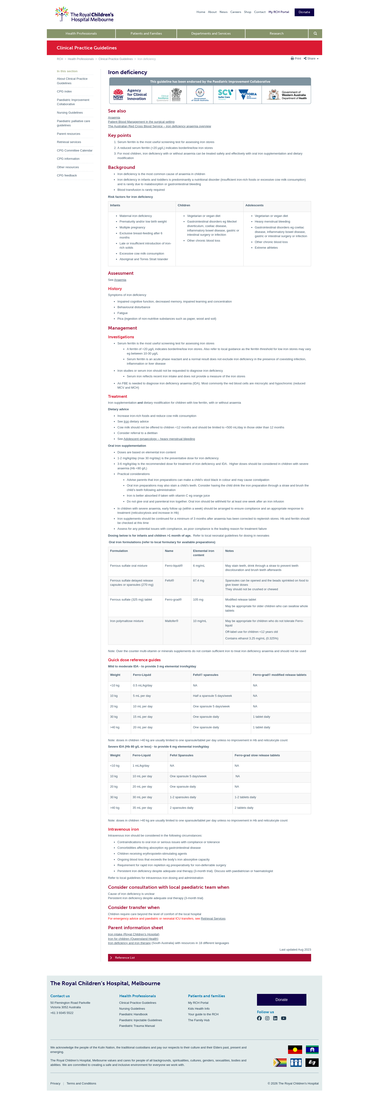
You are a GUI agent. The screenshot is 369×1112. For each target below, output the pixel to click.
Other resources (68, 167)
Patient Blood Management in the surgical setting (141, 122)
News (224, 12)
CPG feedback (67, 175)
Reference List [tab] (122, 958)
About (212, 12)
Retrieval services (69, 142)
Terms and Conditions (81, 1083)
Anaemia (114, 117)
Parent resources (68, 134)
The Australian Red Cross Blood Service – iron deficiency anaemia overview (159, 126)
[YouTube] (285, 1018)
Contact (260, 12)
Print (296, 58)
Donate (304, 12)
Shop (247, 12)
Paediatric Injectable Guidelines (140, 1020)
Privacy (55, 1083)
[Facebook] (261, 1018)
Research (277, 34)
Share (311, 58)
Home (201, 12)
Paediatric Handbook (133, 1014)
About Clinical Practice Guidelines (72, 81)
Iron (126, 421)
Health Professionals (81, 34)
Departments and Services (211, 34)
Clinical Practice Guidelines (116, 59)
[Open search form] (315, 33)
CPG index (64, 91)
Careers (235, 12)
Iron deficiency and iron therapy (129, 943)
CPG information (68, 158)
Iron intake (115, 934)
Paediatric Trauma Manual (137, 1026)
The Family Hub (199, 1020)
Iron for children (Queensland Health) (133, 939)
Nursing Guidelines (70, 112)
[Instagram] (269, 1018)
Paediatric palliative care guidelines (73, 123)
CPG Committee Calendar (74, 150)
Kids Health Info (199, 1008)
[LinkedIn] (277, 1018)
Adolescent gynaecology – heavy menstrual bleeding (159, 439)
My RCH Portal (279, 12)
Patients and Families (146, 34)
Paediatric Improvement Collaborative (73, 102)
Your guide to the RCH (203, 1014)
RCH (60, 59)
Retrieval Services (213, 918)
